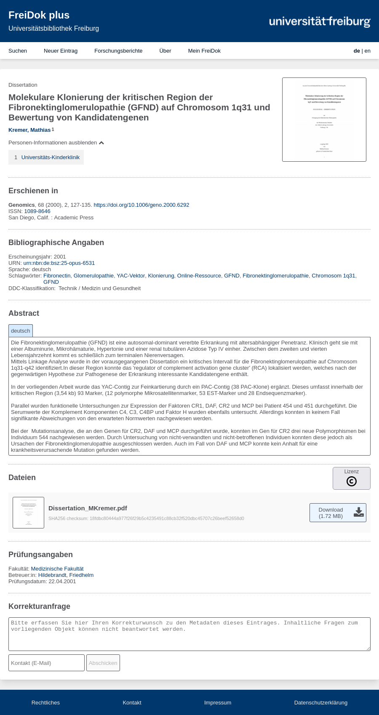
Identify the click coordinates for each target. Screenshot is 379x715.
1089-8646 (37, 211)
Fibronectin (56, 275)
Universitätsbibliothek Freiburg (53, 28)
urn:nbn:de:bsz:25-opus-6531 (59, 263)
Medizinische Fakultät (57, 569)
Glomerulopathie (94, 275)
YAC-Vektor (131, 275)
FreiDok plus (38, 15)
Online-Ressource (199, 275)
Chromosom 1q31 (333, 275)
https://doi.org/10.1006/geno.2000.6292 (141, 205)
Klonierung (161, 275)
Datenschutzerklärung (320, 702)
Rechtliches (46, 702)
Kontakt (132, 702)
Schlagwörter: (25, 275)
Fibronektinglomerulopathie (276, 275)
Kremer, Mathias (29, 130)
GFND (232, 275)
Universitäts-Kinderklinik (50, 157)
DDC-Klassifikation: (32, 288)
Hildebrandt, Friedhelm (66, 575)
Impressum (217, 702)
